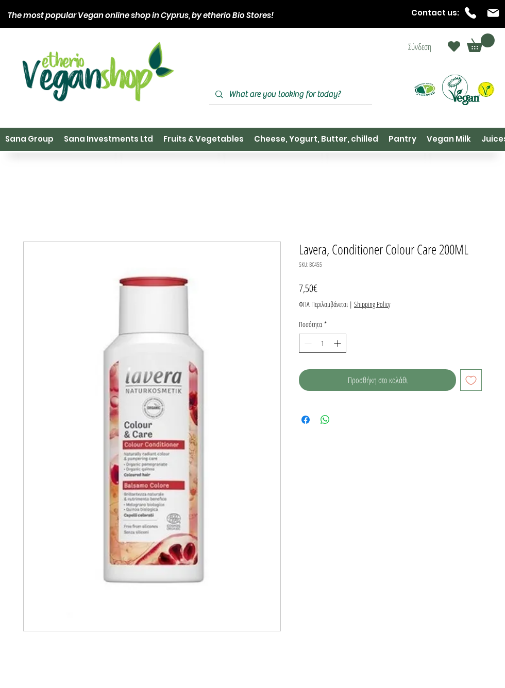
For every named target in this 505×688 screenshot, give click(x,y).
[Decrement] (306, 343)
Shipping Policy (372, 304)
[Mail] (493, 13)
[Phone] (470, 13)
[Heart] (454, 46)
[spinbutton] (322, 343)
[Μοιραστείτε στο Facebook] (305, 420)
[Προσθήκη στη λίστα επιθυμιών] (471, 380)
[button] (481, 42)
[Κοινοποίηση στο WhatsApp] (325, 420)
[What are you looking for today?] (289, 94)
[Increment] (338, 343)
